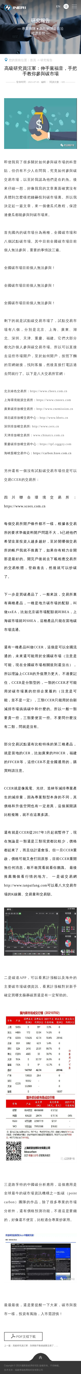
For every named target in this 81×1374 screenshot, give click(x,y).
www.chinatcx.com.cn (48, 435)
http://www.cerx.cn (45, 426)
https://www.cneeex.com (54, 400)
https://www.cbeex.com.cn (48, 391)
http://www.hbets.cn (54, 417)
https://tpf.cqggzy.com (55, 444)
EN (58, 6)
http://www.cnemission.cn (55, 409)
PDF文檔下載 (23, 1336)
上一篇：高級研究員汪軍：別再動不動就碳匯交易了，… (31, 1345)
